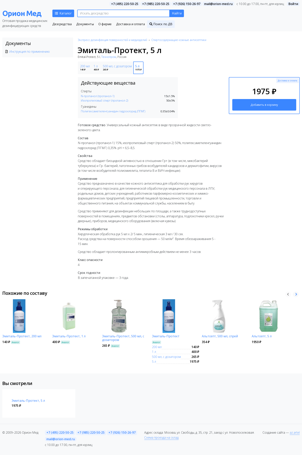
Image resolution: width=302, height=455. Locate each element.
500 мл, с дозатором (166, 357)
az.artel (295, 432)
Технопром (108, 57)
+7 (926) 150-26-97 (186, 4)
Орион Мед (21, 13)
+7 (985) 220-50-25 (155, 4)
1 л (154, 352)
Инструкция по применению (29, 51)
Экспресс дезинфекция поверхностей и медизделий (112, 40)
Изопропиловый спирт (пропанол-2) (104, 100)
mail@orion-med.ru (218, 4)
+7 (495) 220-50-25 (124, 4)
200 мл (157, 347)
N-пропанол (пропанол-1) (97, 96)
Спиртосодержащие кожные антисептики (178, 40)
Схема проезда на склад (161, 437)
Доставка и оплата (287, 80)
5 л (154, 361)
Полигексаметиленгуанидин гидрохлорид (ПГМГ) (113, 111)
